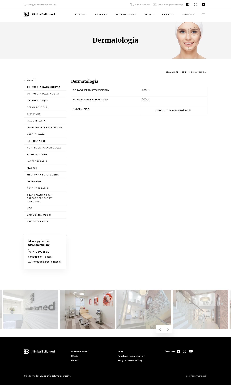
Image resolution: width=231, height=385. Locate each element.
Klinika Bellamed (79, 351)
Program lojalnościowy (130, 360)
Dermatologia (37, 107)
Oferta (74, 356)
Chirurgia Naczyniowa (43, 87)
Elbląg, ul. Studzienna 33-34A (40, 4)
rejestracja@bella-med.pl (168, 4)
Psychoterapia (37, 188)
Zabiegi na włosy (39, 214)
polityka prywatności (196, 376)
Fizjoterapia (36, 120)
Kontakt (75, 360)
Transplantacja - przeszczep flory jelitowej (40, 198)
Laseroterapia (37, 161)
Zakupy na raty (38, 221)
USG (29, 208)
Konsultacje (36, 141)
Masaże (32, 168)
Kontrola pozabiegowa (44, 147)
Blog (120, 351)
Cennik (31, 80)
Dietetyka (34, 114)
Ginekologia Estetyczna (45, 127)
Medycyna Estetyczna (43, 174)
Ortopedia (34, 181)
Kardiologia (36, 134)
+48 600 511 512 (140, 4)
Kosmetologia (37, 154)
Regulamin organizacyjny (131, 356)
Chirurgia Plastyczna (43, 93)
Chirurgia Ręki (37, 100)
